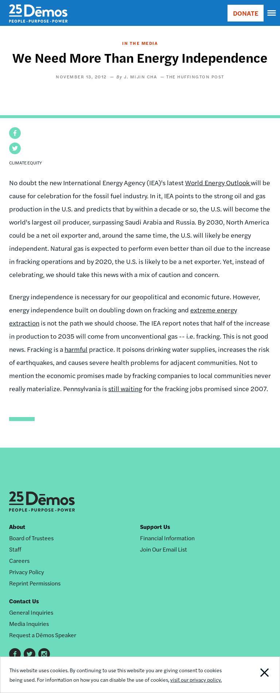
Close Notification (253, 675)
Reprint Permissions (35, 583)
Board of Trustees (31, 538)
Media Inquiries (29, 623)
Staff (15, 549)
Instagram (44, 654)
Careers (19, 560)
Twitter (29, 654)
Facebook (15, 654)
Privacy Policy (26, 572)
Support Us (155, 526)
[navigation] (272, 13)
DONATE (245, 12)
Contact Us (24, 601)
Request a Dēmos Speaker (42, 635)
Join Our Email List (163, 549)
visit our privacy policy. (196, 679)
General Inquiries (31, 612)
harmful (76, 349)
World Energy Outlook (218, 182)
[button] (15, 133)
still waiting (125, 388)
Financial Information (167, 538)
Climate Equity (25, 162)
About (17, 526)
